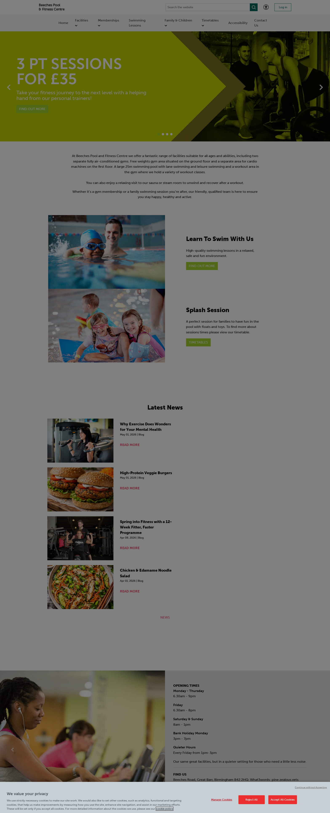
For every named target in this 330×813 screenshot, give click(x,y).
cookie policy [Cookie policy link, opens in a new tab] (164, 808)
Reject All (251, 799)
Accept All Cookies (283, 799)
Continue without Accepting (311, 787)
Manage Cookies (221, 799)
